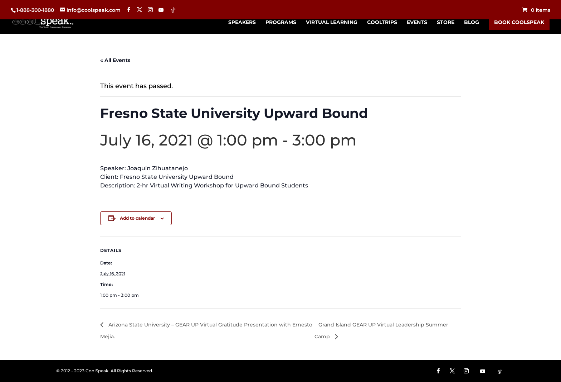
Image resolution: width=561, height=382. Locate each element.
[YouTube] (161, 10)
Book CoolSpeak (519, 22)
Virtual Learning (331, 22)
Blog (471, 22)
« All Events (115, 60)
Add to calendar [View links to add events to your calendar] (137, 218)
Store (445, 22)
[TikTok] (173, 10)
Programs (280, 22)
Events (417, 22)
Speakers (242, 22)
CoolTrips (382, 22)
